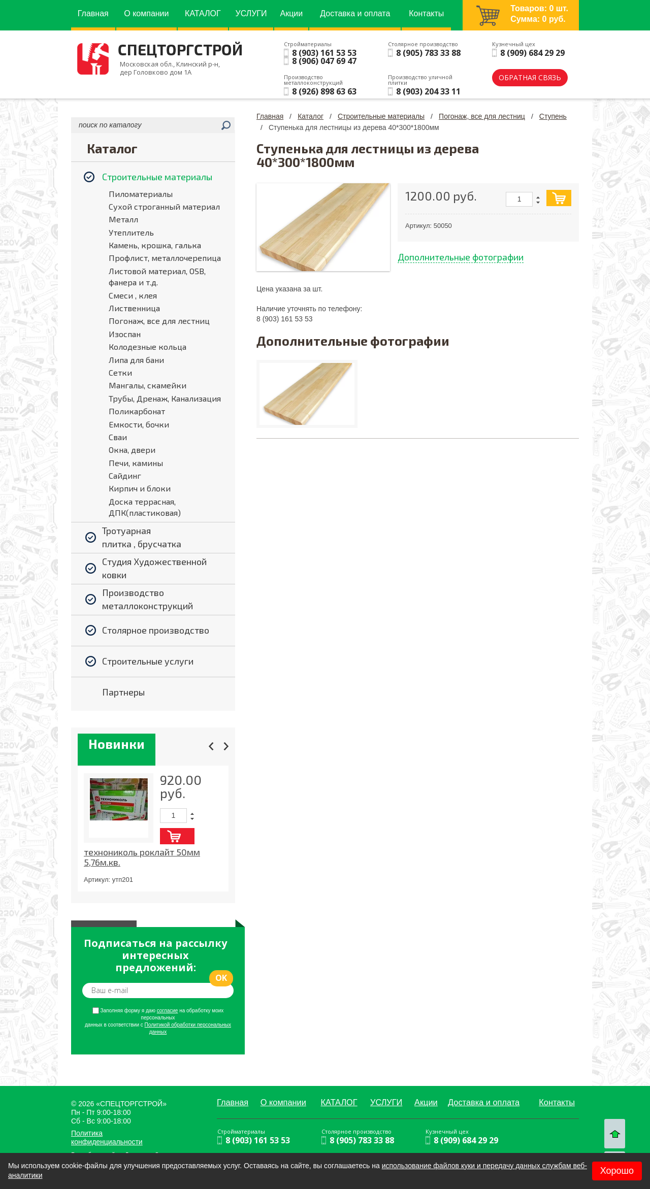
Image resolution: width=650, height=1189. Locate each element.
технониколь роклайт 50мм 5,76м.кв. (142, 857)
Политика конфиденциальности (107, 1137)
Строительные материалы (381, 116)
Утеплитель (131, 232)
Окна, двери (132, 449)
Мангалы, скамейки (147, 385)
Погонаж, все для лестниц (159, 320)
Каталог (310, 116)
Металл (123, 219)
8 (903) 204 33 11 (428, 91)
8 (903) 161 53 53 (324, 53)
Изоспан (125, 334)
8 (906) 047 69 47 (324, 61)
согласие (167, 1010)
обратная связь (530, 77)
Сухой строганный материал (164, 206)
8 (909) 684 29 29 (532, 53)
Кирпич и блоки (140, 488)
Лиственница (134, 308)
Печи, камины (136, 463)
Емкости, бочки (139, 424)
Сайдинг (125, 475)
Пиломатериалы (141, 194)
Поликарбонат (137, 411)
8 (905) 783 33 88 (428, 53)
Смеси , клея (133, 295)
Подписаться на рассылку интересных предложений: (155, 955)
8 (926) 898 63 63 (324, 91)
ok (221, 977)
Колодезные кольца (147, 346)
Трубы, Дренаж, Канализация (165, 398)
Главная (269, 116)
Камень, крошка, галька (155, 245)
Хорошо (617, 1171)
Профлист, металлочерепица (165, 257)
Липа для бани (136, 360)
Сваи (118, 437)
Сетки (120, 372)
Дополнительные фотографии (461, 256)
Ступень (553, 116)
